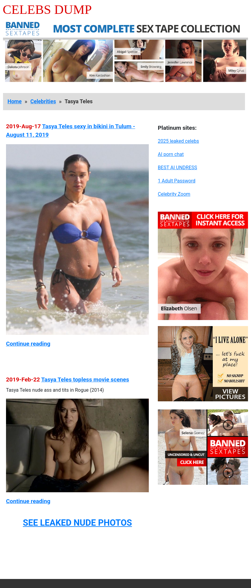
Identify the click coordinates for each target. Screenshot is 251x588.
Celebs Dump (47, 9)
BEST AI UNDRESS (177, 167)
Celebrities (43, 101)
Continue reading (28, 343)
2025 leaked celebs (178, 141)
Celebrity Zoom (174, 194)
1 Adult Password (176, 181)
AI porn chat (171, 154)
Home (15, 101)
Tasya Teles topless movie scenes (85, 379)
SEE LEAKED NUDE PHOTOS (77, 523)
